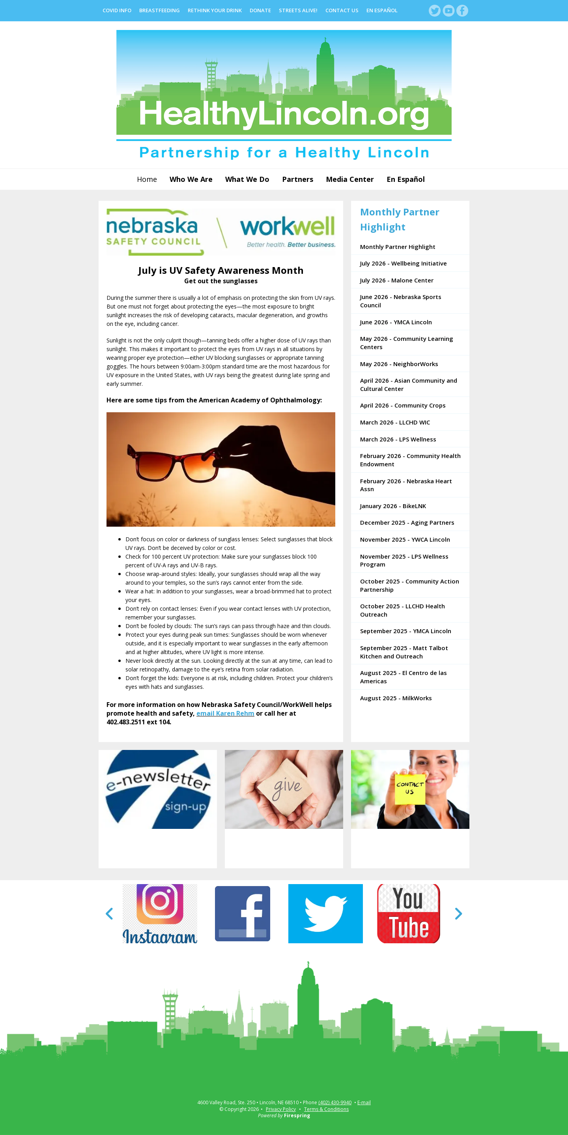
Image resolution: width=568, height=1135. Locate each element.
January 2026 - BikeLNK (393, 506)
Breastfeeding (159, 10)
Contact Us (342, 10)
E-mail (364, 1102)
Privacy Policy (281, 1109)
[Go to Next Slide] (458, 914)
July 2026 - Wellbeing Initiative (403, 263)
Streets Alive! (298, 10)
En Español (382, 10)
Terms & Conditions (326, 1109)
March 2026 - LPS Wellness (398, 439)
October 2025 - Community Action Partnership (409, 585)
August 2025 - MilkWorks (396, 698)
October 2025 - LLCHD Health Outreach (402, 610)
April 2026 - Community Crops (403, 405)
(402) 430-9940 (334, 1102)
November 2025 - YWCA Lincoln (405, 539)
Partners (297, 179)
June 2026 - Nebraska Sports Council (400, 301)
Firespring (297, 1115)
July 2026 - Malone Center (396, 280)
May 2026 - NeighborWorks (399, 364)
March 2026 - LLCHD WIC (395, 422)
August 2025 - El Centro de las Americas (403, 677)
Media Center (350, 179)
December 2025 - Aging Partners (407, 522)
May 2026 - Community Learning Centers (406, 343)
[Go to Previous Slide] (110, 914)
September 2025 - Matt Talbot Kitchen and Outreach (404, 652)
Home (147, 179)
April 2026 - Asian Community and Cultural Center (408, 384)
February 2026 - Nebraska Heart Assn (406, 485)
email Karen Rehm (225, 713)
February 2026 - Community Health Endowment (410, 460)
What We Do (247, 179)
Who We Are (191, 179)
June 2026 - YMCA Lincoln (396, 322)
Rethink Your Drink (215, 10)
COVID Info (117, 10)
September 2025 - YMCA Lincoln (405, 631)
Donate (260, 10)
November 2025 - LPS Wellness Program (404, 560)
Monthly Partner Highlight (397, 247)
